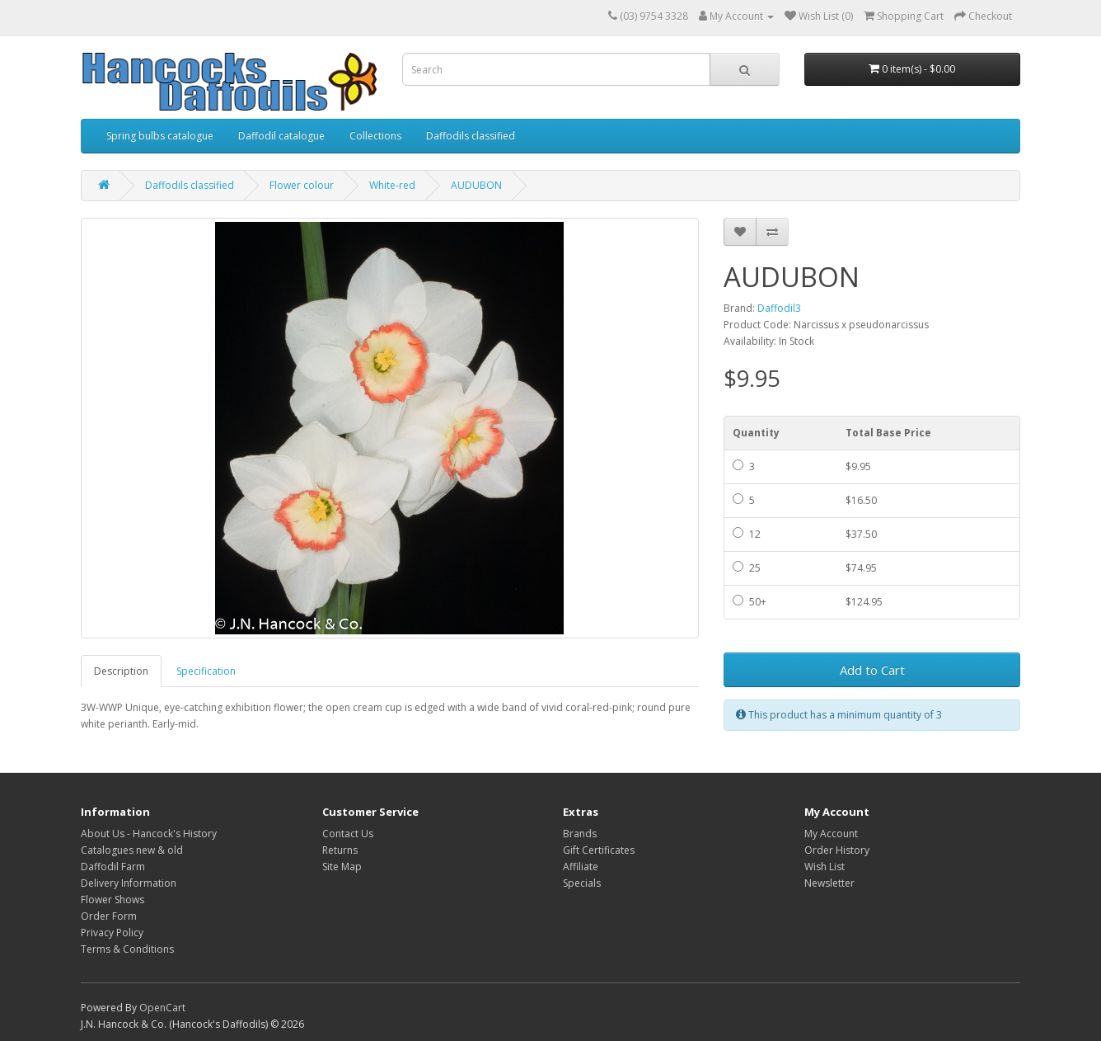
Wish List (824, 867)
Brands (580, 834)
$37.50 (861, 534)
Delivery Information (128, 883)
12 (747, 534)
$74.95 (861, 568)
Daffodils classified (470, 136)
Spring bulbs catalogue (159, 136)
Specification (206, 671)
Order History (836, 850)
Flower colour (301, 185)
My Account (831, 834)
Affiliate (580, 867)
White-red (392, 185)
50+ (749, 602)
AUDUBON (476, 185)
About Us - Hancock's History (149, 834)
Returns (340, 850)
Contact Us (347, 834)
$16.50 (861, 500)
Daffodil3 (779, 308)
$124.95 (864, 602)
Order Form (109, 916)
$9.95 (858, 466)
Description (121, 671)
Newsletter (829, 883)
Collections (375, 136)
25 (747, 568)
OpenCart (162, 1008)
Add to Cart (872, 670)
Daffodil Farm (113, 867)
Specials (582, 883)
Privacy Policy (112, 933)
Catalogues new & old (132, 850)
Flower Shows (112, 900)
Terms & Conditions (127, 949)
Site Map (342, 867)
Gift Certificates (599, 850)
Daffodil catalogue (281, 136)
